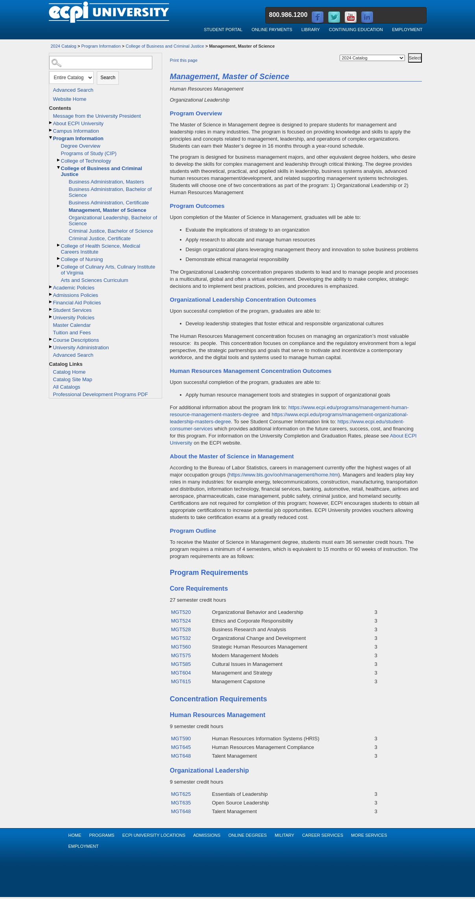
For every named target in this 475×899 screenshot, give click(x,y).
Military (284, 835)
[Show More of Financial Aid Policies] (51, 302)
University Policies (73, 318)
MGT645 (181, 747)
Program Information (101, 46)
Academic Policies (74, 288)
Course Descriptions (76, 340)
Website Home (70, 99)
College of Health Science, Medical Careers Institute (100, 249)
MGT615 (181, 681)
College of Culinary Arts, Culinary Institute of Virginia (108, 270)
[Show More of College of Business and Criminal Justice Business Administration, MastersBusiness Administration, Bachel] (59, 167)
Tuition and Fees (72, 333)
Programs (102, 835)
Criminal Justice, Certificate (100, 238)
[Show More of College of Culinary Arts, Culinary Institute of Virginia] (59, 266)
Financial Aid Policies (77, 303)
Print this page (184, 60)
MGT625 (181, 794)
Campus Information (76, 131)
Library (310, 29)
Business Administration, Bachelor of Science (110, 192)
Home (74, 835)
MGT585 (181, 664)
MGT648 (181, 756)
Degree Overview (80, 146)
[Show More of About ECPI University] (51, 122)
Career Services (322, 835)
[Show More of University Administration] (51, 346)
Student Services (72, 310)
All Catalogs (66, 387)
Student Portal (223, 29)
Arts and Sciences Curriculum (94, 280)
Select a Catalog (407, 52)
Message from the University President (97, 116)
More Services (369, 835)
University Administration (81, 347)
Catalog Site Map (72, 379)
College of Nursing (82, 259)
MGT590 (181, 738)
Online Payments (271, 29)
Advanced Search (73, 90)
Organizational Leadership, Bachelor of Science (113, 220)
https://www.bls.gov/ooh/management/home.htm (283, 475)
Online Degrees (247, 835)
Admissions (206, 835)
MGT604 (181, 673)
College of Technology (86, 161)
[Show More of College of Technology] (59, 160)
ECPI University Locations (153, 835)
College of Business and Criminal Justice (165, 46)
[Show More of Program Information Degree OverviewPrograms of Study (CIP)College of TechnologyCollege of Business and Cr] (51, 137)
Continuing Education (356, 29)
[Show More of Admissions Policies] (51, 294)
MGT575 (181, 655)
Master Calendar (72, 325)
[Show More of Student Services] (51, 309)
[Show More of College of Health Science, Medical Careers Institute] (59, 245)
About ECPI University (78, 123)
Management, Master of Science (107, 210)
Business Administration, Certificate (109, 203)
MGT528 (181, 629)
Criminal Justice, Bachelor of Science (111, 231)
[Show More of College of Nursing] (59, 258)
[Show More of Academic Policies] (51, 287)
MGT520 (181, 612)
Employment (407, 29)
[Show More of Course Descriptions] (51, 339)
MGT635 (181, 803)
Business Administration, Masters (106, 182)
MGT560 (181, 647)
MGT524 (181, 621)
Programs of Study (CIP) (89, 153)
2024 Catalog (63, 46)
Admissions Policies (75, 295)
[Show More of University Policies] (51, 317)
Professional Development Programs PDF (100, 394)
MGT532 (181, 638)
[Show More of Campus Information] (51, 130)
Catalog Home (69, 372)
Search (107, 77)
